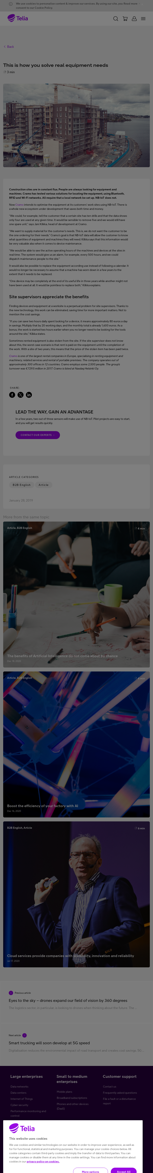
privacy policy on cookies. (43, 1169)
